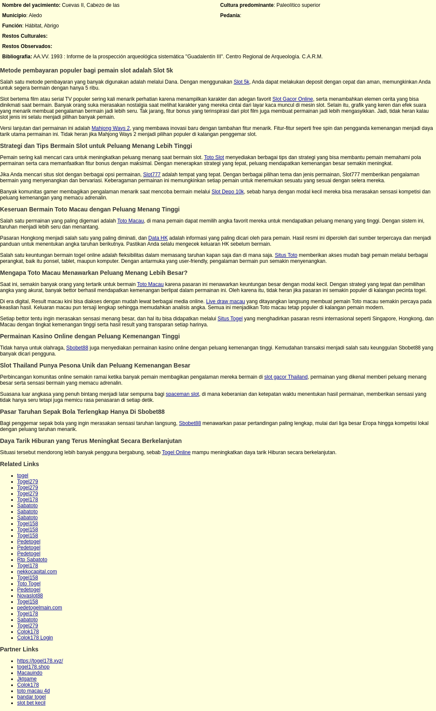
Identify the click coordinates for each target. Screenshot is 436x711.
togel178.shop (33, 667)
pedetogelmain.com (39, 608)
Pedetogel (28, 542)
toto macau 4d (33, 691)
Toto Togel (29, 584)
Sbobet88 (77, 348)
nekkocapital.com (37, 572)
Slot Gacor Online (292, 99)
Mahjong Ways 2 (110, 128)
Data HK (158, 238)
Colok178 (28, 632)
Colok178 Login (35, 638)
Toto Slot (214, 157)
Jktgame (26, 679)
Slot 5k (241, 82)
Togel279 (27, 482)
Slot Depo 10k (228, 192)
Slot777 (152, 175)
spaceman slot (182, 394)
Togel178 (27, 500)
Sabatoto (27, 506)
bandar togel (31, 697)
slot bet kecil (31, 703)
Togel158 (27, 524)
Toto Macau (130, 221)
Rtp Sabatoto (32, 560)
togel (22, 476)
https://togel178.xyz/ (40, 661)
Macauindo (29, 673)
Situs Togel (230, 319)
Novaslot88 (30, 596)
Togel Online (176, 452)
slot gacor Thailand (286, 377)
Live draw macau (225, 301)
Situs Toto (286, 255)
